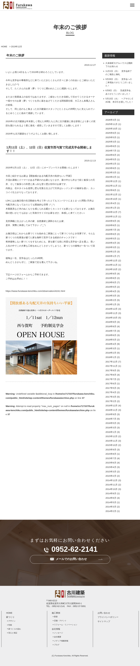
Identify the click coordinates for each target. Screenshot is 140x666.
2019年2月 (110, 300)
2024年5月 (110, 159)
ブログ (56, 645)
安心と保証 (12, 633)
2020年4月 (110, 243)
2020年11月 (111, 216)
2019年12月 (111, 260)
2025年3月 (110, 141)
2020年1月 (110, 256)
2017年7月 (110, 379)
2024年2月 (110, 163)
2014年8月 (110, 493)
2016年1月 (110, 432)
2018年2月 (110, 352)
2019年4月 (110, 291)
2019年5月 (110, 287)
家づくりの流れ (14, 629)
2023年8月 (110, 168)
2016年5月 (110, 423)
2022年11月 (111, 185)
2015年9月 (110, 449)
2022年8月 (110, 190)
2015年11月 (111, 440)
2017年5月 (110, 388)
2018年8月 (110, 326)
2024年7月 (110, 150)
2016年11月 (111, 410)
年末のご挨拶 (15, 55)
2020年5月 (110, 238)
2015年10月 (111, 445)
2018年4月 (110, 344)
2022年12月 (111, 181)
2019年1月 (110, 304)
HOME (4, 46)
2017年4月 (110, 392)
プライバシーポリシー (108, 617)
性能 (10, 625)
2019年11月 (111, 265)
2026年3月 (110, 120)
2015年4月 (110, 467)
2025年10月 (111, 128)
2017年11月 (111, 366)
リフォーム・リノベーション (65, 625)
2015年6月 (110, 462)
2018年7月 (110, 331)
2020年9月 (110, 221)
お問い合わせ (104, 613)
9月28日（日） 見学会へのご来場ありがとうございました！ (119, 82)
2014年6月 (110, 498)
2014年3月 (110, 506)
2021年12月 (111, 194)
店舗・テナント (60, 621)
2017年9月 (110, 370)
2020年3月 (110, 247)
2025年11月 (111, 124)
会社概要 (57, 637)
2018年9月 (110, 322)
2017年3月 (110, 396)
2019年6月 (110, 282)
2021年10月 (111, 199)
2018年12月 (111, 309)
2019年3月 (110, 295)
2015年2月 (110, 476)
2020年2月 (110, 251)
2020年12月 (111, 212)
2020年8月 (110, 225)
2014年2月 (110, 511)
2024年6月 (110, 155)
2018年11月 (111, 313)
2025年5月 (110, 137)
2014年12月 (111, 480)
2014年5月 (110, 502)
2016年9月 (110, 414)
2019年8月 (110, 278)
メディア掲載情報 (61, 641)
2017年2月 (110, 401)
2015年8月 (110, 454)
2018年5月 (110, 339)
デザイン (11, 621)
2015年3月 (110, 471)
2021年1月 (110, 207)
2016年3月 (110, 427)
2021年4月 (110, 203)
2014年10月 (111, 489)
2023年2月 (110, 177)
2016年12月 (111, 405)
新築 (56, 617)
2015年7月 (110, 458)
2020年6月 (110, 234)
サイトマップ (104, 621)
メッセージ (58, 633)
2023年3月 (110, 172)
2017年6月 (110, 383)
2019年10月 (111, 269)
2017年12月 (111, 361)
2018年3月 (110, 348)
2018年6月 (110, 335)
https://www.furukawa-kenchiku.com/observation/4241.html (35, 291)
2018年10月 (111, 317)
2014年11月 (111, 484)
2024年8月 (110, 146)
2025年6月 (110, 133)
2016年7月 (110, 418)
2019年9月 (110, 273)
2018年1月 (110, 357)
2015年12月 (111, 436)
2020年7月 (110, 229)
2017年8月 (110, 374)
